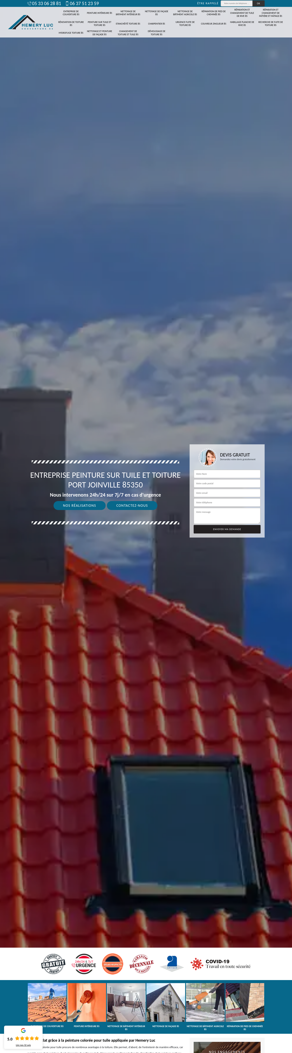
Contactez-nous (132, 505)
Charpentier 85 (156, 23)
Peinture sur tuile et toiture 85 (99, 24)
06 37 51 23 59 (82, 3)
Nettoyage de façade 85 (156, 13)
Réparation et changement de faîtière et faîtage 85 (270, 12)
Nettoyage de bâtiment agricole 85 (185, 13)
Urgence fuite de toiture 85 (185, 24)
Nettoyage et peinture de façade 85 (99, 33)
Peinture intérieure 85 (99, 13)
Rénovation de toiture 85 (71, 24)
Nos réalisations (79, 505)
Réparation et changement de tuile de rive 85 (242, 12)
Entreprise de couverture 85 (71, 13)
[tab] (146, 526)
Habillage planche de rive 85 (242, 24)
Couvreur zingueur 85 (213, 23)
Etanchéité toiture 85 (128, 23)
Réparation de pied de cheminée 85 (214, 13)
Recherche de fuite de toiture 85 (270, 24)
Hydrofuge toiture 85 (71, 32)
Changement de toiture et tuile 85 (128, 33)
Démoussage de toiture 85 (156, 33)
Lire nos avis (23, 1045)
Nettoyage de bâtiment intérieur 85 (128, 13)
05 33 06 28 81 (44, 3)
